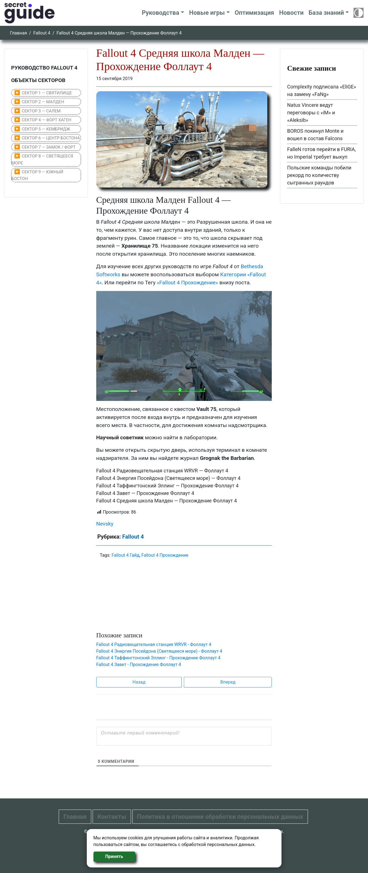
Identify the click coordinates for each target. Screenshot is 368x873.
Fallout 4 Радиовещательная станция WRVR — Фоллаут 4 (162, 471)
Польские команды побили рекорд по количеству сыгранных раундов (319, 175)
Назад (138, 682)
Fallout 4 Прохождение (164, 555)
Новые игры (207, 12)
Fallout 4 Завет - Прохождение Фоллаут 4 (138, 664)
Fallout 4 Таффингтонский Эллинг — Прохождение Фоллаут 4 (167, 486)
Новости (291, 12)
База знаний (326, 12)
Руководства (160, 12)
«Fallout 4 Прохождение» (187, 282)
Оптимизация (254, 12)
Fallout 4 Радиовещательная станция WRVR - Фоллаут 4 (153, 644)
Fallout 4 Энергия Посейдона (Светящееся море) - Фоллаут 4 (159, 651)
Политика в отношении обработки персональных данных (220, 816)
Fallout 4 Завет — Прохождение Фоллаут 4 (145, 493)
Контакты (111, 816)
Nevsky (104, 524)
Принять (114, 856)
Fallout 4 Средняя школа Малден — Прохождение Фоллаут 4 (166, 501)
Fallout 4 (41, 33)
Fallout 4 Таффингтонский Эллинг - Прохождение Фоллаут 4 (158, 657)
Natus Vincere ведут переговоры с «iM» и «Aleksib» (311, 112)
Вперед (228, 682)
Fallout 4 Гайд (125, 555)
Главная (18, 33)
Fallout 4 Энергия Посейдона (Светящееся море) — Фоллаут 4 (168, 478)
